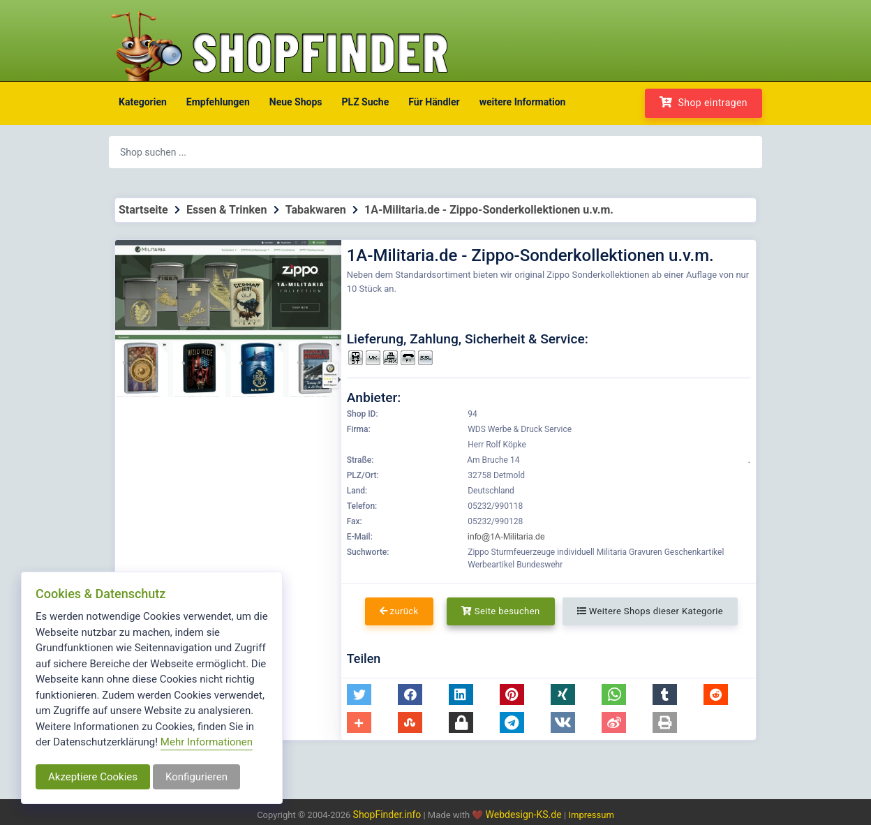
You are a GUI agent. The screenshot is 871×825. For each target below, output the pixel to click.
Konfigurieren (196, 777)
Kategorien (143, 101)
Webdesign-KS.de (525, 814)
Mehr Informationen (207, 742)
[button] (359, 694)
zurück (399, 611)
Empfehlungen (218, 101)
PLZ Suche (365, 101)
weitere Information (522, 101)
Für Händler (433, 101)
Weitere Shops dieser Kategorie (650, 611)
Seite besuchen (500, 611)
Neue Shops (295, 101)
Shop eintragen (703, 102)
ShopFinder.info (387, 814)
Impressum (590, 815)
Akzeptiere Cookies (92, 777)
